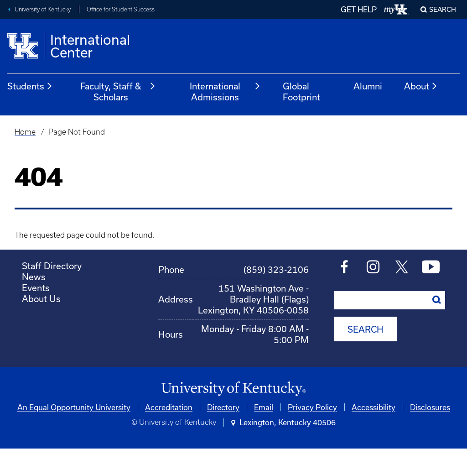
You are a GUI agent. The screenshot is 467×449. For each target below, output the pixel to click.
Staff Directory (52, 266)
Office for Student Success (121, 9)
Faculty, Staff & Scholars (118, 91)
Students (30, 86)
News (34, 276)
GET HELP (359, 9)
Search (442, 9)
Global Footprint (301, 91)
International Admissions (225, 91)
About (421, 86)
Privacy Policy (312, 407)
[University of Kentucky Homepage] (233, 389)
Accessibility (373, 407)
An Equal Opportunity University (73, 407)
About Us (41, 298)
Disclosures (430, 407)
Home (25, 132)
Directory (223, 407)
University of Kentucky (43, 9)
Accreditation (168, 407)
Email (263, 407)
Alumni (367, 86)
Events (36, 287)
